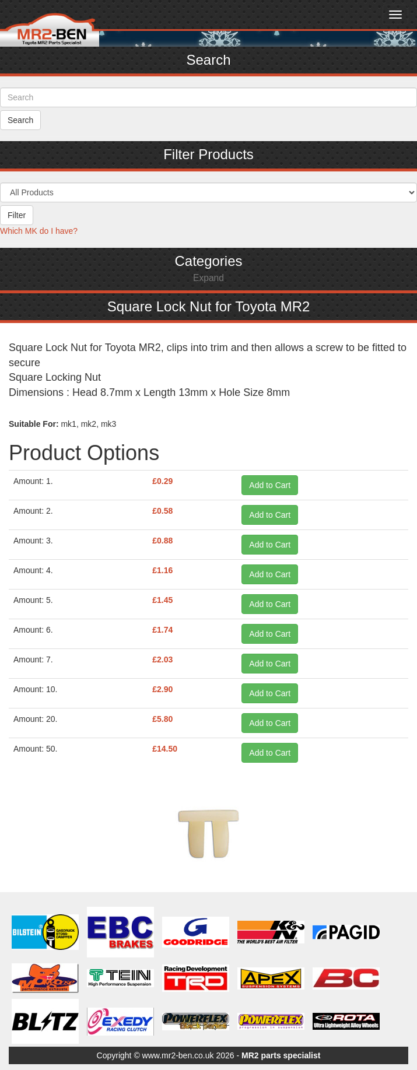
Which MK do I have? (39, 231)
